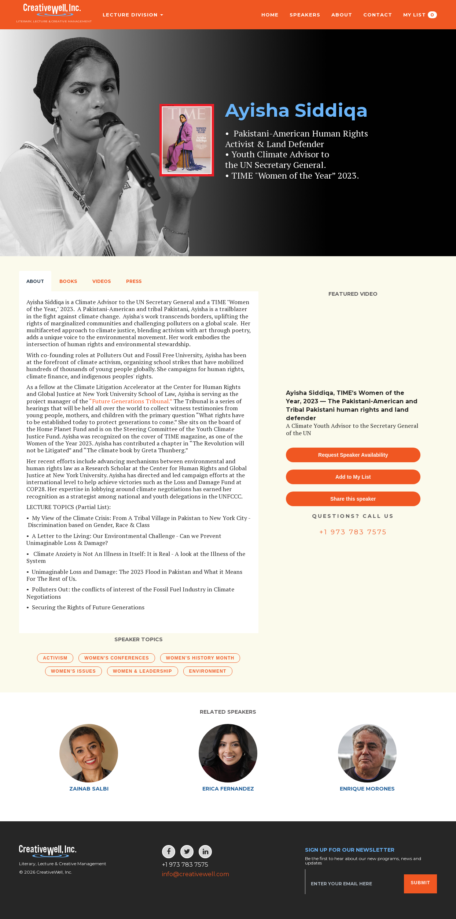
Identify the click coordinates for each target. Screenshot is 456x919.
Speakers (305, 15)
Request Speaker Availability (353, 455)
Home (270, 15)
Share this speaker (353, 499)
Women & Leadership (142, 671)
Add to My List (353, 477)
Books (68, 281)
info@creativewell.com (195, 874)
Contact (377, 15)
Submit (420, 882)
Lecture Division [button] (128, 15)
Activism (55, 658)
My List (420, 14)
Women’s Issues (73, 671)
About (341, 15)
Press (133, 281)
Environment (208, 671)
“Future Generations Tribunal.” (130, 401)
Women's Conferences (116, 658)
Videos (101, 281)
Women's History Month (200, 658)
